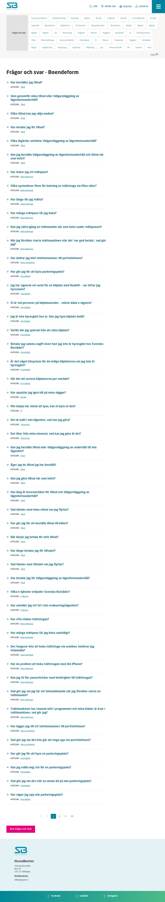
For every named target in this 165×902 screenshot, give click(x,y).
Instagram (112, 896)
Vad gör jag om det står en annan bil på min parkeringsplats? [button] (51, 781)
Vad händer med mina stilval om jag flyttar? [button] (40, 509)
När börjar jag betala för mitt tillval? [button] (35, 537)
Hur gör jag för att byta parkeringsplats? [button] (37, 271)
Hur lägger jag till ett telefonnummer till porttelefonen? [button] (48, 726)
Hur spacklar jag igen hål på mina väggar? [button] (38, 392)
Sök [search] (93, 6)
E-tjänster (24, 596)
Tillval (22, 87)
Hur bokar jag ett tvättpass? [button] (29, 172)
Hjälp (155, 54)
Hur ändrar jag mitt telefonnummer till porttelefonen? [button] (47, 258)
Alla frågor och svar (21, 829)
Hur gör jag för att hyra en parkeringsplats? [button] (39, 753)
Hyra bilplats (25, 276)
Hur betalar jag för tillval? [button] (28, 127)
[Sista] (72, 816)
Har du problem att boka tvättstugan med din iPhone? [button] (46, 664)
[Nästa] (65, 816)
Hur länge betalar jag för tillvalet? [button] (33, 550)
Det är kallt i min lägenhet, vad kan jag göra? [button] (40, 420)
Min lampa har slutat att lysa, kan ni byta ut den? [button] (43, 406)
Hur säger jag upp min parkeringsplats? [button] (37, 794)
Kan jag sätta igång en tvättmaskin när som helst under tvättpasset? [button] (56, 227)
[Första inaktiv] (41, 816)
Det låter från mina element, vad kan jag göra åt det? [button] (46, 433)
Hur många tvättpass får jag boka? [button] (34, 213)
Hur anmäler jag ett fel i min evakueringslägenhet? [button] (45, 605)
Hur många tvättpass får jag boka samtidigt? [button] (40, 633)
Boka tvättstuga (26, 177)
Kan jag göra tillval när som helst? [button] (33, 478)
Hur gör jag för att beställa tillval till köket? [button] (39, 523)
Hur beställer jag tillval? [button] (26, 82)
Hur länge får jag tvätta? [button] (27, 199)
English (127, 7)
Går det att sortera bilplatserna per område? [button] (40, 379)
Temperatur (25, 424)
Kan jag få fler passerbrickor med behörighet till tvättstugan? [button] (52, 677)
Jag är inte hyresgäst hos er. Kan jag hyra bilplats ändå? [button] (48, 316)
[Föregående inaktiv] (47, 816)
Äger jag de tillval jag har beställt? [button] (33, 465)
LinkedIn (84, 896)
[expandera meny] (158, 6)
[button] (143, 6)
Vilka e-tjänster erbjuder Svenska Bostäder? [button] (40, 592)
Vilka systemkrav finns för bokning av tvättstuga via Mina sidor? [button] (54, 186)
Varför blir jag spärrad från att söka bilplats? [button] (40, 330)
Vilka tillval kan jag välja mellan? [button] (32, 113)
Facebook (55, 896)
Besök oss (108, 6)
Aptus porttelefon (27, 262)
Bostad (23, 397)
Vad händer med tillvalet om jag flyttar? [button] (37, 564)
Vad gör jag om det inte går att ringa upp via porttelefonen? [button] (51, 740)
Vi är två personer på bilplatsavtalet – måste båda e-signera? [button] (51, 303)
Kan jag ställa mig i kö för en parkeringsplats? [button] (41, 767)
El (21, 411)
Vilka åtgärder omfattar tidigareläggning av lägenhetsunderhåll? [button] (54, 141)
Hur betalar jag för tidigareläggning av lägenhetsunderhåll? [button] (50, 578)
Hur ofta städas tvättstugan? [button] (30, 619)
